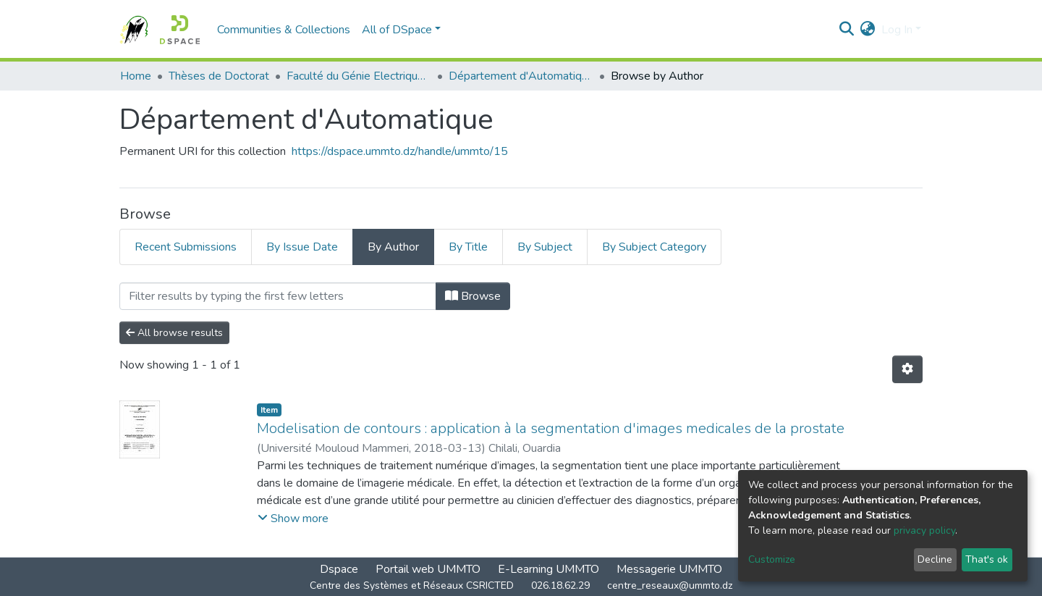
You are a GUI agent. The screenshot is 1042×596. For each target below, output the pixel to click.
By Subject (544, 247)
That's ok (986, 559)
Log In (896, 30)
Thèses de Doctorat (219, 76)
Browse (473, 296)
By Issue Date (302, 247)
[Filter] (277, 296)
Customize (771, 559)
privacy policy (924, 530)
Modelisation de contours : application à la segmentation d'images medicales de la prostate (550, 428)
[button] (868, 29)
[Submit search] (847, 29)
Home (135, 76)
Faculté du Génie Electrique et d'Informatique (359, 76)
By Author (393, 247)
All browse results (174, 333)
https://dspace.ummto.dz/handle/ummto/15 (400, 151)
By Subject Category (654, 247)
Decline (935, 559)
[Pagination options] (907, 369)
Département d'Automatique (521, 76)
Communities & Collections (283, 30)
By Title (468, 247)
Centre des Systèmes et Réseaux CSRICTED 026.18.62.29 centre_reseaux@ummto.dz (521, 585)
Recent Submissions (186, 247)
